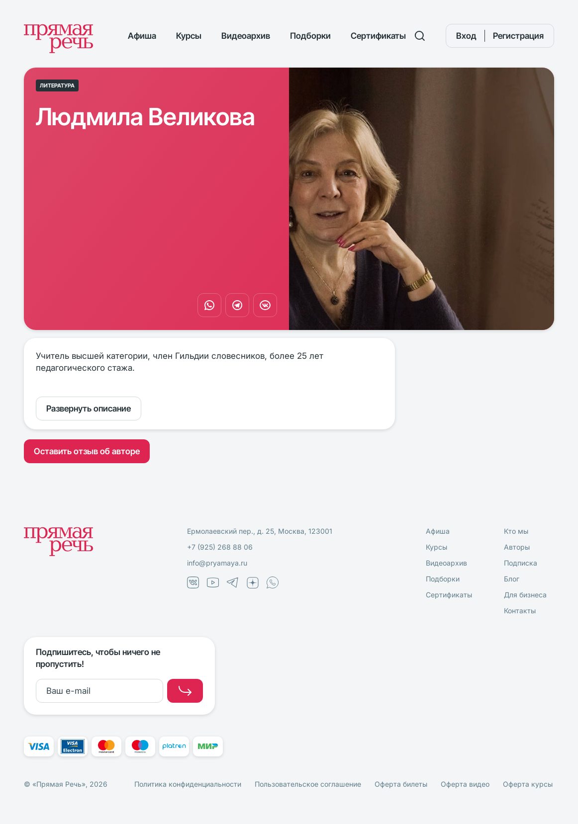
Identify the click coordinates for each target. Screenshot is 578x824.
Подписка (520, 563)
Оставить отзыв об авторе (87, 451)
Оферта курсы (528, 784)
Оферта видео (465, 784)
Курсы (188, 36)
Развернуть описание (88, 408)
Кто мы (516, 531)
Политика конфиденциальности (187, 784)
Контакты (520, 610)
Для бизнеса (525, 594)
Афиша (142, 36)
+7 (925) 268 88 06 (220, 547)
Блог (511, 579)
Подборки (310, 36)
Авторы (517, 547)
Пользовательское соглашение (308, 784)
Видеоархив (245, 36)
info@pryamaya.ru (217, 563)
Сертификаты (378, 36)
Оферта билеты (401, 784)
